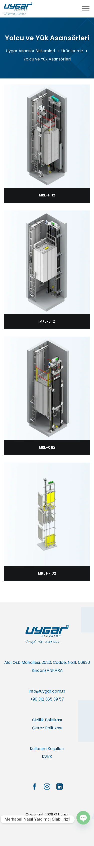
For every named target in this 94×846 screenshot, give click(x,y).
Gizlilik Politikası (47, 720)
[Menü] (85, 8)
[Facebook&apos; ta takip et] (34, 787)
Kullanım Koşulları (47, 749)
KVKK (47, 757)
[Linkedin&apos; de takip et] (59, 787)
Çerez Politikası (47, 728)
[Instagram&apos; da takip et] (47, 787)
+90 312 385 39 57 (47, 699)
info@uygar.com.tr (47, 691)
